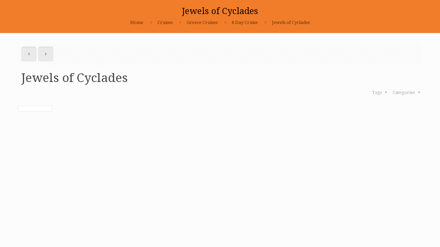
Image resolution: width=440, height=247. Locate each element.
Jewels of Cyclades (291, 22)
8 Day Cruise (245, 22)
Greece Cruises (202, 22)
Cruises (165, 22)
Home (136, 22)
